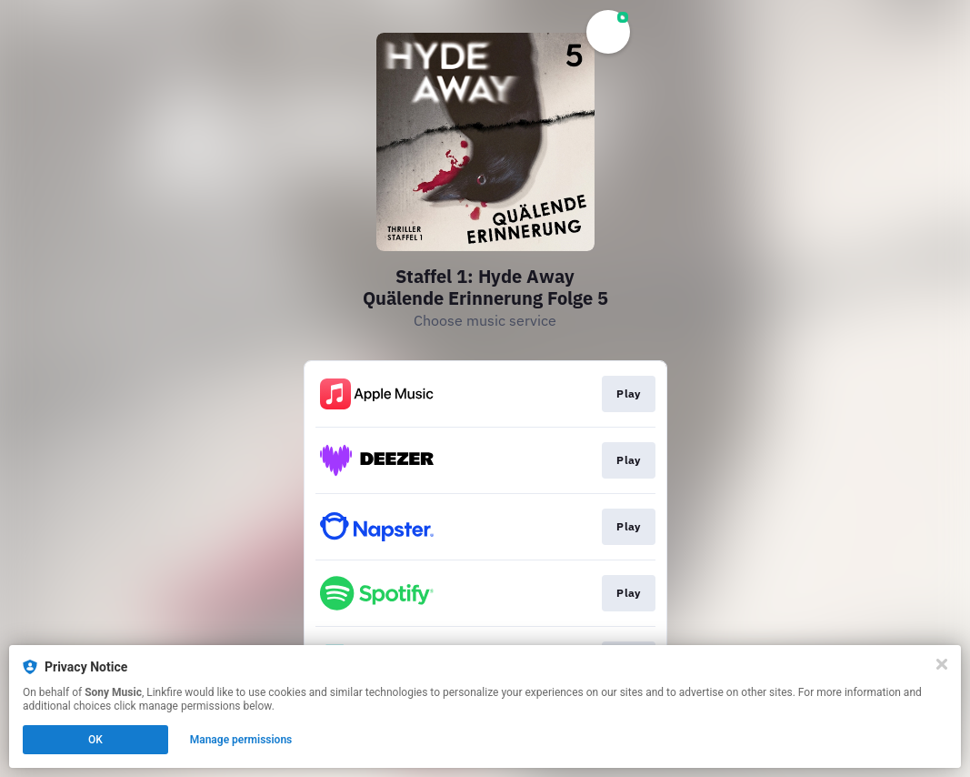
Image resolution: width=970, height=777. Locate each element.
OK (95, 739)
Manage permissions (241, 739)
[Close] (941, 664)
